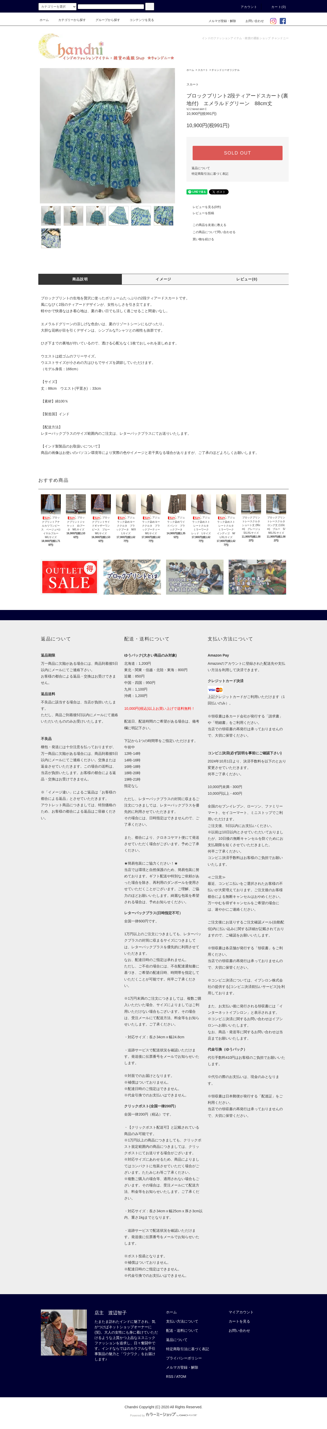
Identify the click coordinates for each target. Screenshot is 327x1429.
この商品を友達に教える (206, 225)
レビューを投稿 (200, 213)
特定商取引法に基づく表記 (210, 174)
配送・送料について (182, 1330)
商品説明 (80, 279)
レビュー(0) (247, 279)
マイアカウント (241, 1312)
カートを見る (239, 1321)
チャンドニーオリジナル (226, 70)
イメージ (163, 279)
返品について (201, 168)
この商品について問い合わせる (211, 232)
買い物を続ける (200, 239)
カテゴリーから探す (69, 20)
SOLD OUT (237, 153)
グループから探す (104, 20)
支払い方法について (182, 1321)
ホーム (44, 20)
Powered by (163, 1415)
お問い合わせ (251, 21)
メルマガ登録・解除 (219, 21)
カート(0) (275, 7)
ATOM (181, 1377)
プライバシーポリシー (184, 1358)
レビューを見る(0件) (203, 207)
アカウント (246, 7)
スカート (203, 70)
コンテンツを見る (138, 20)
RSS (169, 1377)
